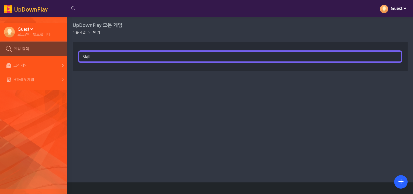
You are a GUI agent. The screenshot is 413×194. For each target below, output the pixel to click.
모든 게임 (79, 32)
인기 (96, 32)
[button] (34, 31)
